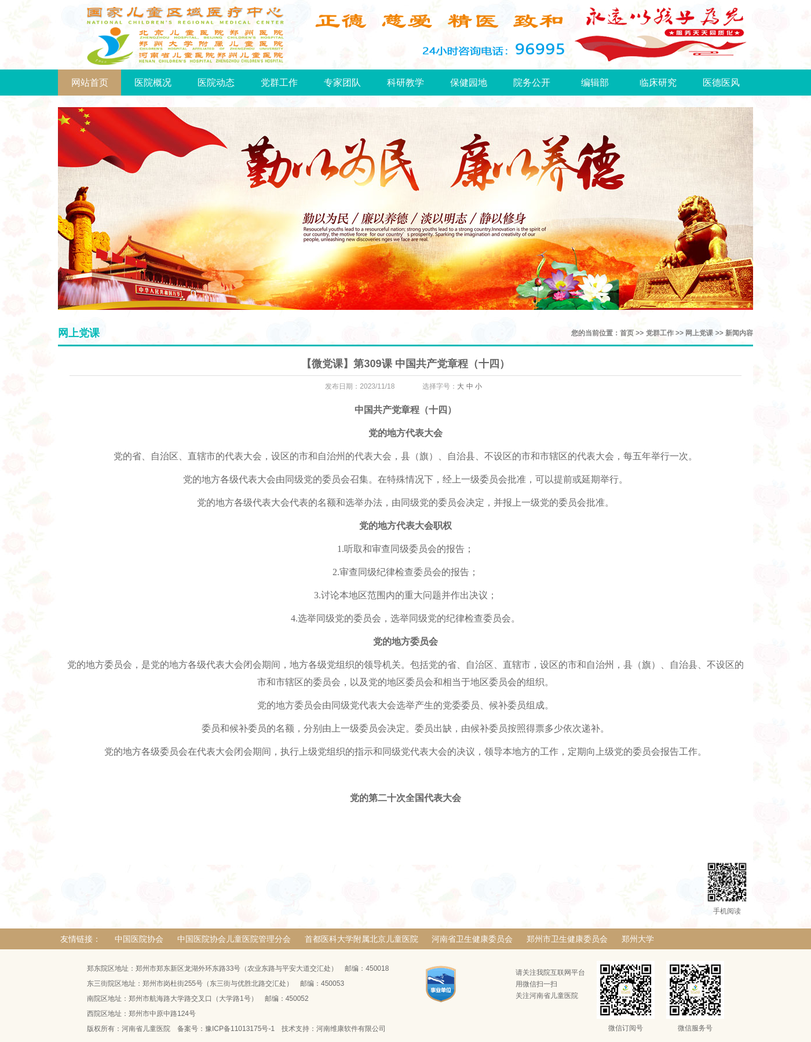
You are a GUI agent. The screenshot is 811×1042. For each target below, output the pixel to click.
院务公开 (531, 82)
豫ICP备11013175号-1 (240, 1029)
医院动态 (216, 82)
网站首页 (89, 82)
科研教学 (405, 82)
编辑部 (595, 82)
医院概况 (152, 82)
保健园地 (468, 82)
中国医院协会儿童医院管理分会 (234, 939)
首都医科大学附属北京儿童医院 (361, 939)
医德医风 (721, 82)
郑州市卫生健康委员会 (567, 939)
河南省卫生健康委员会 (472, 939)
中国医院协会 (139, 939)
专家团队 (342, 82)
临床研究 (658, 82)
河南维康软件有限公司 (351, 1029)
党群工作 (279, 82)
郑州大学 (638, 939)
